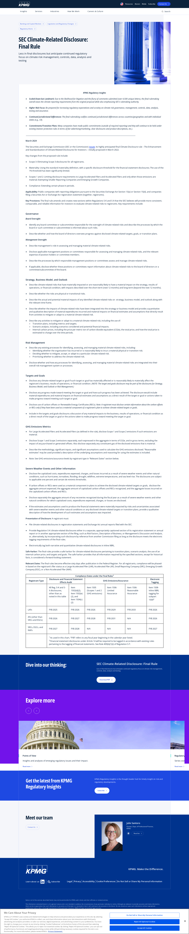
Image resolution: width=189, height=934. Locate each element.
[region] (94, 921)
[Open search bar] (166, 12)
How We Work (73, 11)
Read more (27, 766)
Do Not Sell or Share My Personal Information (139, 881)
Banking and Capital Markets (32, 24)
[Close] (185, 921)
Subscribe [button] (101, 790)
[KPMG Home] (24, 4)
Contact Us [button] (31, 827)
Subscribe (151, 4)
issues (92, 146)
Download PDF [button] (106, 680)
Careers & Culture (95, 11)
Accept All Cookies (144, 928)
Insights (23, 11)
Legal (69, 881)
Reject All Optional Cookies (144, 922)
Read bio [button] (137, 833)
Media (144, 4)
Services (38, 11)
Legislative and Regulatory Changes (62, 24)
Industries (54, 11)
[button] (121, 3)
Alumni (137, 4)
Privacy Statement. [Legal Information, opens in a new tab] (55, 931)
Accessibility (89, 881)
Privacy (77, 881)
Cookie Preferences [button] (105, 881)
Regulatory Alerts (27, 29)
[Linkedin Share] (42, 882)
